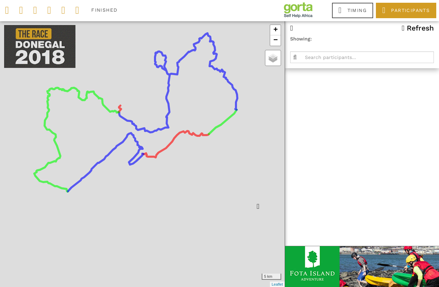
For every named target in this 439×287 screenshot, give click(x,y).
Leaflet (277, 284)
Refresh (418, 28)
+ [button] (275, 30)
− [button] (275, 40)
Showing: (301, 38)
